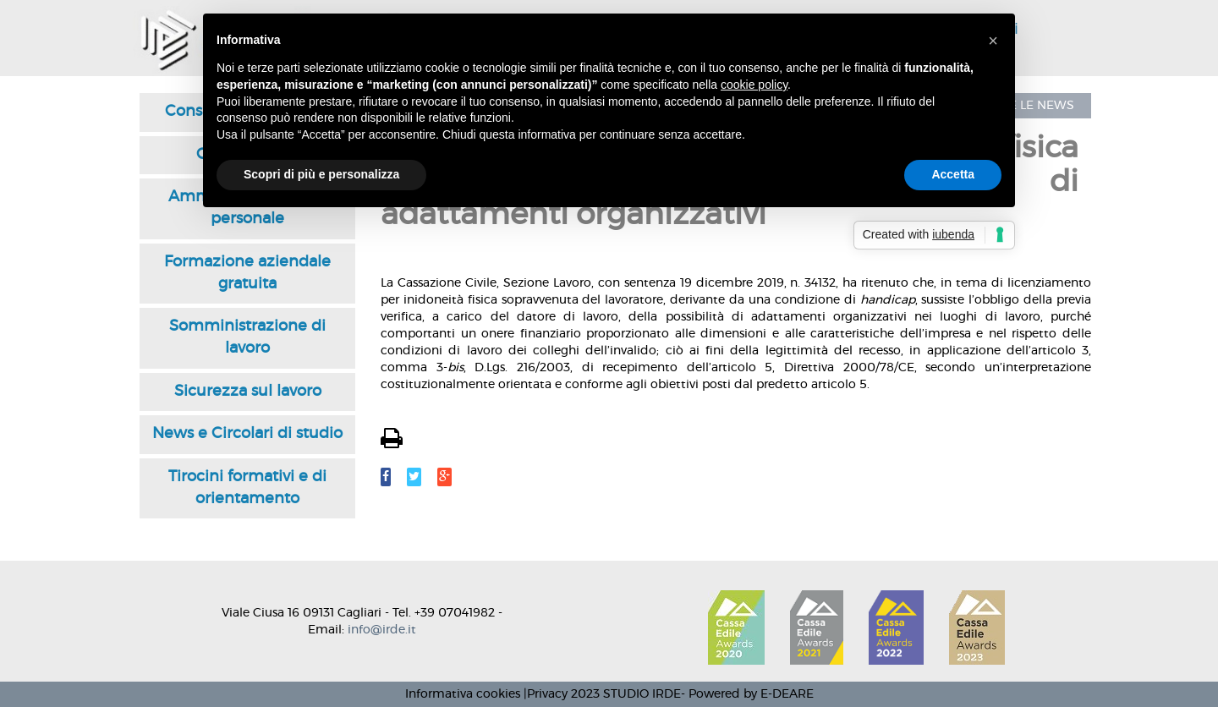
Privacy (547, 694)
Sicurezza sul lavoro (247, 391)
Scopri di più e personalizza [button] (321, 174)
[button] (993, 40)
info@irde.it (382, 630)
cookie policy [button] (754, 84)
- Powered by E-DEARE (747, 694)
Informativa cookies (462, 694)
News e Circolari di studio (247, 433)
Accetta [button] (952, 174)
